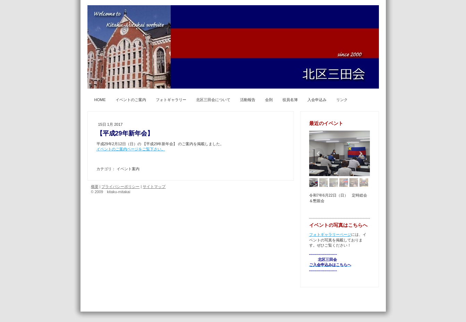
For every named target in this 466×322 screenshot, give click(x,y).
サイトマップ (154, 186)
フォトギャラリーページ (330, 234)
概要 (95, 186)
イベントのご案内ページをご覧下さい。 (130, 149)
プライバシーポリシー (120, 186)
